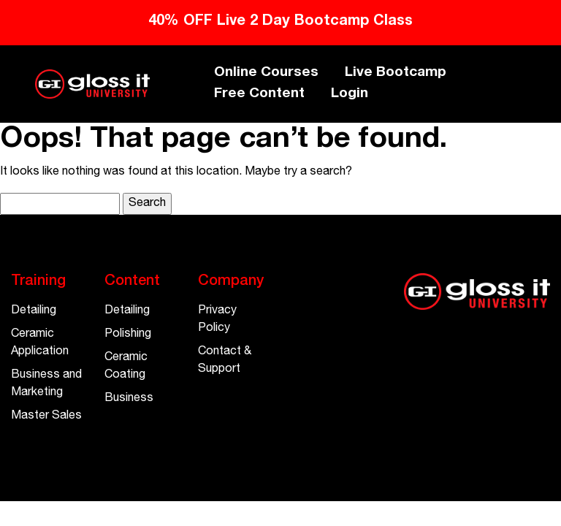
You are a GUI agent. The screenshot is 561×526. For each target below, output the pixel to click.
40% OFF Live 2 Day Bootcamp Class (280, 22)
